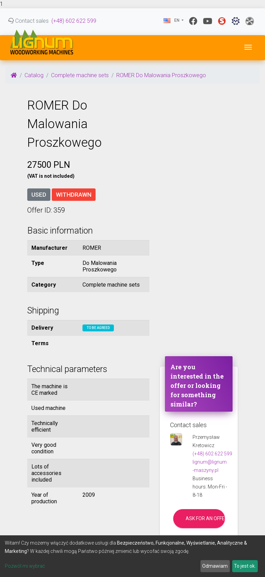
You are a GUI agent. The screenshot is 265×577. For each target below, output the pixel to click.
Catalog (33, 75)
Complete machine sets (80, 75)
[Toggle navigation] (248, 47)
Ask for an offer (205, 518)
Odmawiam (215, 566)
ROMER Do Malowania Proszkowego (161, 75)
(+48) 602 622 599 (73, 21)
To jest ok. (245, 566)
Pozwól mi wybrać (25, 566)
